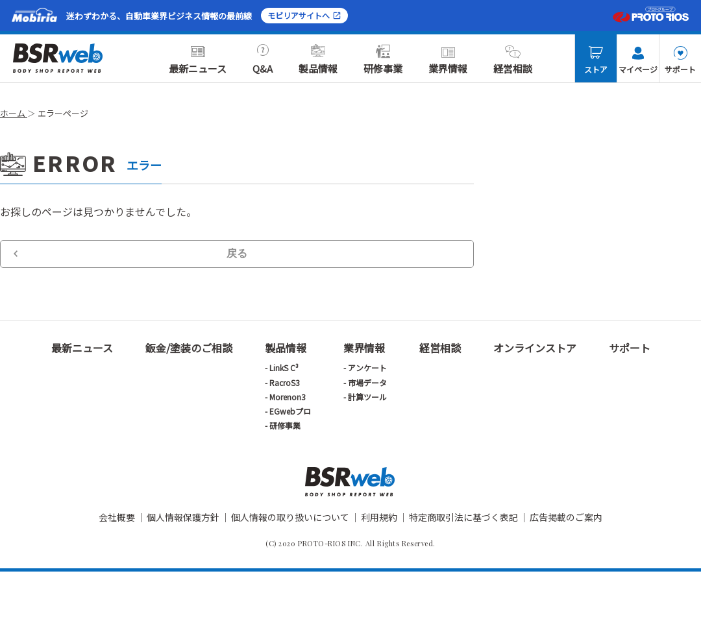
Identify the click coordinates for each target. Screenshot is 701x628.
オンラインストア (534, 348)
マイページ (638, 60)
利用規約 (379, 517)
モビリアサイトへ (304, 15)
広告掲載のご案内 (566, 517)
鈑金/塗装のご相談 (188, 348)
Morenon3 (287, 396)
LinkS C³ (284, 367)
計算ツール (367, 396)
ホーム (13, 113)
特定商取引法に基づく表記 (463, 517)
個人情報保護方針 (183, 517)
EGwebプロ (290, 411)
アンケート (367, 367)
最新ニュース (198, 59)
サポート (680, 60)
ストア (596, 60)
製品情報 (318, 59)
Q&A (262, 59)
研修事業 (382, 59)
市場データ (367, 382)
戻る (237, 253)
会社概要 (117, 517)
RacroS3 (284, 382)
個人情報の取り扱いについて (290, 517)
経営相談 (512, 59)
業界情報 (447, 59)
